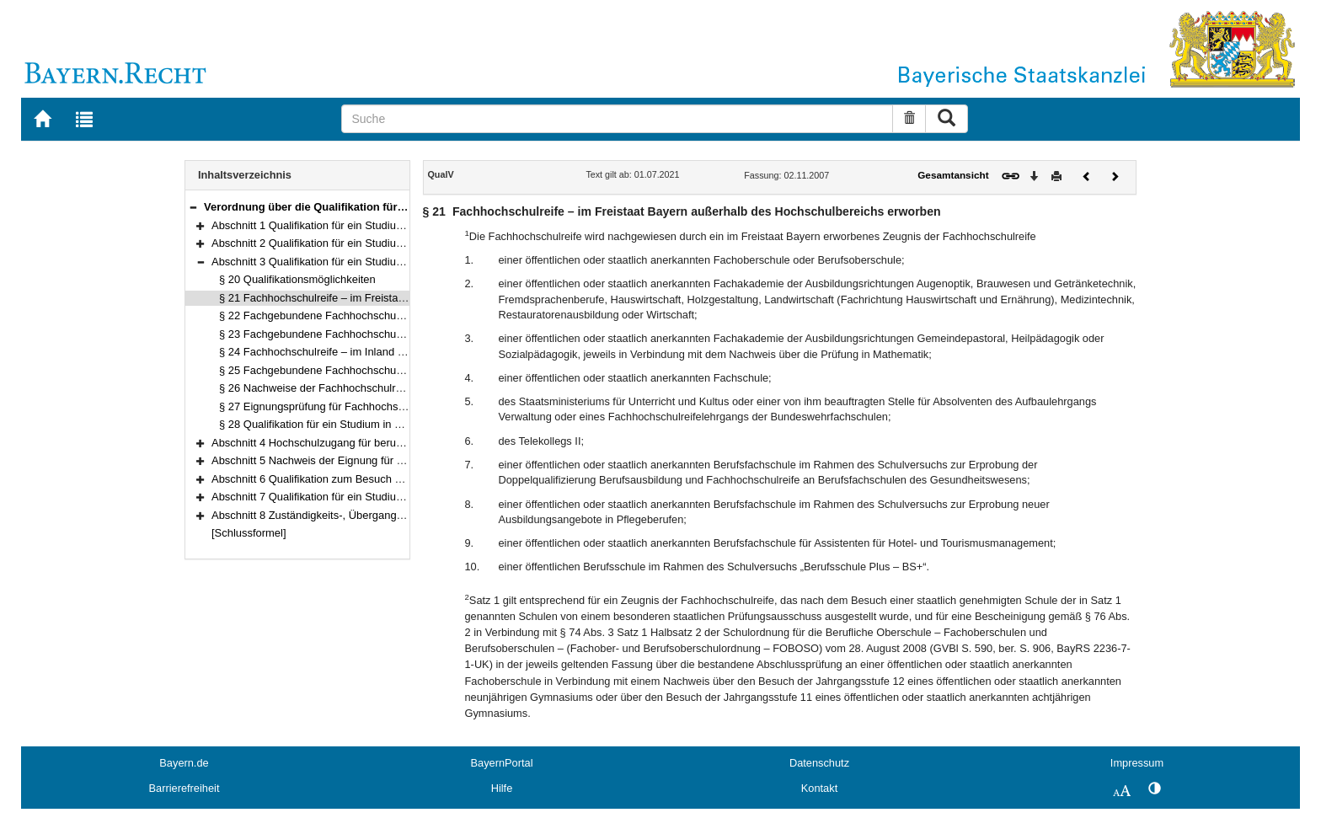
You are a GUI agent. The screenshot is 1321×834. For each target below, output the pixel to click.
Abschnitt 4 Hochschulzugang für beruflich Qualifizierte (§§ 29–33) (371, 442)
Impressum (1136, 762)
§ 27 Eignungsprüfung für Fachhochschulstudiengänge (351, 406)
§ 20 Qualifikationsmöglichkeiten (297, 279)
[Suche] (617, 118)
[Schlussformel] (248, 533)
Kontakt (819, 788)
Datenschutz (819, 762)
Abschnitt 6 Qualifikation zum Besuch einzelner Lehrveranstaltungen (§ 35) (392, 479)
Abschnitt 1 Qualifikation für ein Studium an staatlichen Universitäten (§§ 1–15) (401, 225)
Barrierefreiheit (184, 788)
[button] (193, 206)
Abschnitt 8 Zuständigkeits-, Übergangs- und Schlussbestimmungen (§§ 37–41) (403, 515)
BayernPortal (502, 762)
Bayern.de (183, 762)
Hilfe (502, 788)
